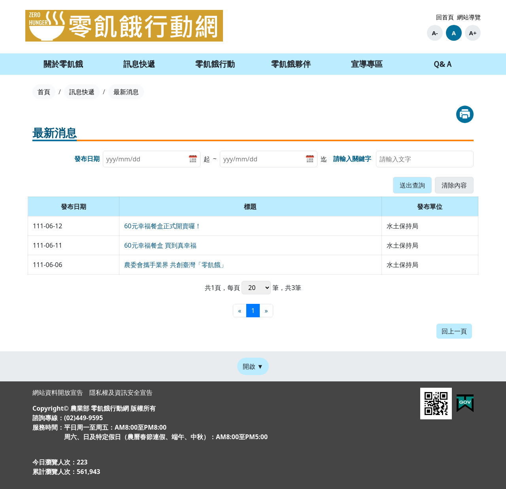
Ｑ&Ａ (442, 64)
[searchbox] (425, 159)
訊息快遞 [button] (139, 64)
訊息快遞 (81, 91)
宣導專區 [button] (367, 64)
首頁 (44, 91)
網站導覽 (469, 17)
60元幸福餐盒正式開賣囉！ (162, 226)
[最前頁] (239, 310)
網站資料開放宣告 (57, 392)
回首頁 (445, 17)
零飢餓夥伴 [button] (291, 64)
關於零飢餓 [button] (63, 64)
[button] (412, 185)
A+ (473, 33)
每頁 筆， (256, 287)
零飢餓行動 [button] (215, 64)
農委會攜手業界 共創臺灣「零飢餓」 (175, 264)
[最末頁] (266, 310)
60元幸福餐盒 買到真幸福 (160, 245)
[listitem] (156, 159)
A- (435, 33)
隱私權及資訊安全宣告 (121, 392)
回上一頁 (454, 331)
